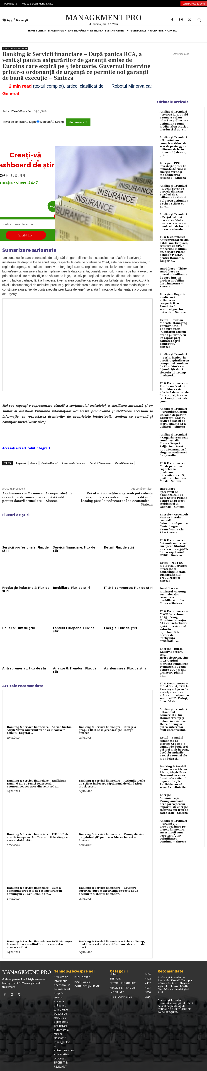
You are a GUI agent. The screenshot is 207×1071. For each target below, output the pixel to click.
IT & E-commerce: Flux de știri (128, 587)
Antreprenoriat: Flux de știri (24, 668)
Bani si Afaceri (49, 463)
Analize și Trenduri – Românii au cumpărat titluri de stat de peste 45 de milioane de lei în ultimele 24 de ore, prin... (173, 146)
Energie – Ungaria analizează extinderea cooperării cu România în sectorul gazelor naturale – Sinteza (173, 303)
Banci (33, 463)
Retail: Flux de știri (119, 547)
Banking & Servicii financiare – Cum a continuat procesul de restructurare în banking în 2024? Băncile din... (34, 890)
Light (32, 121)
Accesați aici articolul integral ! (26, 448)
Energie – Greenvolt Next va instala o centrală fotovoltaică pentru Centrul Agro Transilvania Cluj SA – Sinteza (174, 523)
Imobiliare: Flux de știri (71, 587)
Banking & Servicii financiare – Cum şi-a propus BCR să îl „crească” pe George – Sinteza (107, 730)
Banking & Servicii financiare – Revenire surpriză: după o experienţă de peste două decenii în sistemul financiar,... (108, 890)
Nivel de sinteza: (14, 121)
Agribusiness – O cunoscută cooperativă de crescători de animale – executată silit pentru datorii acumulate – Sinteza (37, 497)
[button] (199, 20)
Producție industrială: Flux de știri (25, 589)
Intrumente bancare (73, 463)
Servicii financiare (15, 48)
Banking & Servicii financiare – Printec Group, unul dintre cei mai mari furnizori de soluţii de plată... (112, 944)
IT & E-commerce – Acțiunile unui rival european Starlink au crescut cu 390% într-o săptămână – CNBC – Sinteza (174, 548)
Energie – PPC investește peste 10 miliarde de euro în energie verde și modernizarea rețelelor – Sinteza (173, 170)
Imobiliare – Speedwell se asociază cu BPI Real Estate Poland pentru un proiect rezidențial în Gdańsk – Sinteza (173, 497)
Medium (45, 121)
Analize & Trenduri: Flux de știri (75, 670)
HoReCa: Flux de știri (18, 628)
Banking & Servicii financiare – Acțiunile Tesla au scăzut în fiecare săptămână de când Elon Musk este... (112, 783)
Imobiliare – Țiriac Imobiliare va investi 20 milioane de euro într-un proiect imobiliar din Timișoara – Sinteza (173, 277)
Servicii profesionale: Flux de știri (25, 549)
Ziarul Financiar (21, 111)
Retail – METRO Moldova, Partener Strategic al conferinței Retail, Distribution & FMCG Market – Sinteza (173, 571)
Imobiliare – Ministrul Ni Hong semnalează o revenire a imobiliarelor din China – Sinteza (173, 596)
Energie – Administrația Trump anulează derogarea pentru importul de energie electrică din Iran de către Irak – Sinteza (174, 804)
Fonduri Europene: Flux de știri (74, 629)
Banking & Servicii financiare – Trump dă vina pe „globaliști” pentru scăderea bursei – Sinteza (111, 837)
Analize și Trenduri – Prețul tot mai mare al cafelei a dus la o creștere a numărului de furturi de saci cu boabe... (174, 222)
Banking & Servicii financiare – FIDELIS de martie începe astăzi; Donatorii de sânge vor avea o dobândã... (39, 837)
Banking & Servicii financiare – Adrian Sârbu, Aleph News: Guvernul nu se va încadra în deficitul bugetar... (39, 730)
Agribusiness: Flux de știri (125, 668)
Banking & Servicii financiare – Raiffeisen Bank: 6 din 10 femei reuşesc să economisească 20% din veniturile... (36, 783)
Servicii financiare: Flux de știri (74, 549)
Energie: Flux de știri (120, 628)
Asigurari (20, 463)
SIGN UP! (26, 235)
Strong (59, 121)
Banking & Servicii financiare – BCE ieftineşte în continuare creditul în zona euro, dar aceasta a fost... (39, 944)
